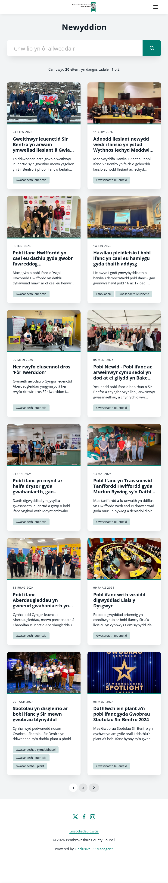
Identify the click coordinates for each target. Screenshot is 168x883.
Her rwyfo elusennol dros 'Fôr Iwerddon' (41, 369)
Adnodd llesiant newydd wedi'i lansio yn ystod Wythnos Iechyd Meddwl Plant (121, 147)
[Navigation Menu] (155, 7)
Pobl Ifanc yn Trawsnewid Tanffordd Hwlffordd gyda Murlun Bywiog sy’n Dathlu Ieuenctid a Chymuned (123, 488)
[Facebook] (84, 816)
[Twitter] (75, 816)
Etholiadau (103, 294)
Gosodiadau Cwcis (84, 831)
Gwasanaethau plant (30, 766)
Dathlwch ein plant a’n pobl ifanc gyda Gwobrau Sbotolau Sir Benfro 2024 (121, 714)
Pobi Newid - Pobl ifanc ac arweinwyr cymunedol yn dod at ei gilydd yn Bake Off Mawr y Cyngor (122, 375)
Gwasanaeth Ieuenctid (31, 180)
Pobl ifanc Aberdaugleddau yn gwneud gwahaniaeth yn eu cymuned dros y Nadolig (44, 602)
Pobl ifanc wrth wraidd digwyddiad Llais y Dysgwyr (119, 600)
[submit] (152, 48)
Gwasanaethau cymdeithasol (36, 749)
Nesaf (94, 788)
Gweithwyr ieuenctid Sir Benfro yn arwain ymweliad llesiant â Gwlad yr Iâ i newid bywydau (43, 147)
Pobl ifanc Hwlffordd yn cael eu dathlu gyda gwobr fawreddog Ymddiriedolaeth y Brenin (43, 261)
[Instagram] (92, 816)
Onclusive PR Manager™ (94, 849)
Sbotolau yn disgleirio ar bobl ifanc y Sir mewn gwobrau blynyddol (40, 714)
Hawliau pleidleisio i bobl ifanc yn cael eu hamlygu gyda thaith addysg (122, 258)
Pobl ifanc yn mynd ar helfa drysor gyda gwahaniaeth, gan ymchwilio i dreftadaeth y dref (42, 491)
